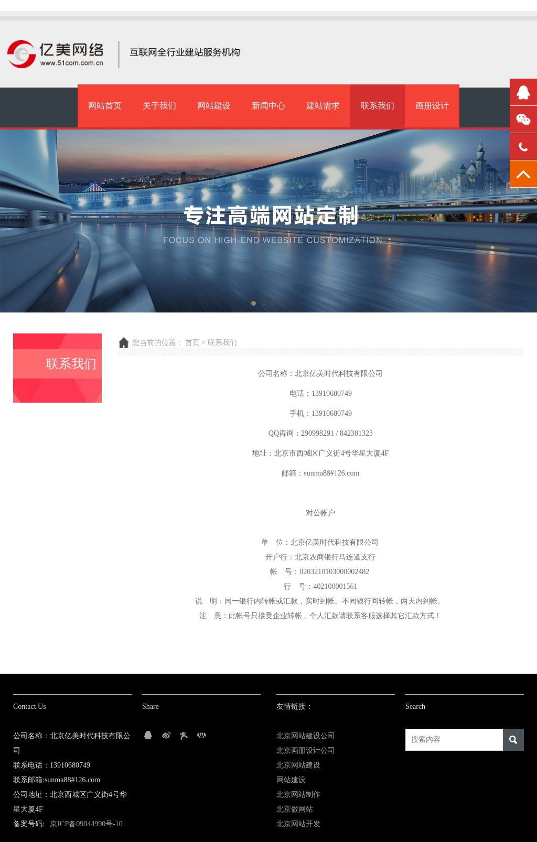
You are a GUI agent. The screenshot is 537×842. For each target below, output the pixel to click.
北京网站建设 (298, 765)
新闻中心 (268, 105)
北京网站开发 (298, 824)
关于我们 (159, 105)
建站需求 (323, 105)
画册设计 (432, 105)
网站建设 (214, 105)
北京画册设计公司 (305, 750)
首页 (192, 343)
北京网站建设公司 (305, 736)
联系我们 (377, 105)
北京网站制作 (298, 794)
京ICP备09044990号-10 (86, 824)
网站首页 (105, 105)
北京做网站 (294, 809)
